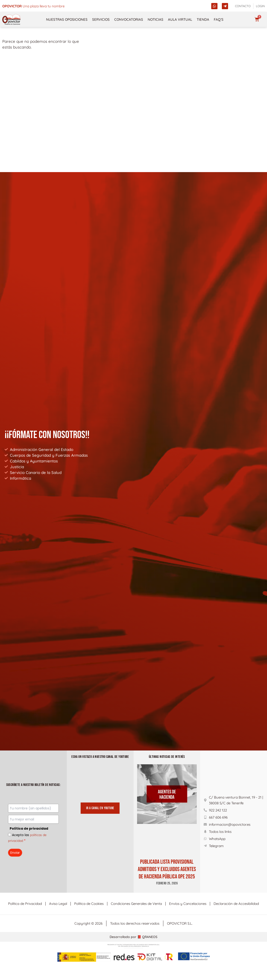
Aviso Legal (58, 903)
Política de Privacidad (25, 903)
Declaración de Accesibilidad (236, 903)
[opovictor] (11, 19)
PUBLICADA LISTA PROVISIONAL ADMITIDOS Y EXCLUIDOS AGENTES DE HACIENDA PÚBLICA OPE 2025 (167, 869)
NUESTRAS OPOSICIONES (67, 19)
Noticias (155, 19)
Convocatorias (128, 19)
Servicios (101, 19)
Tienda (203, 19)
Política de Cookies (89, 903)
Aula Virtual (180, 19)
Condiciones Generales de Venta (136, 903)
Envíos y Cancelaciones (187, 903)
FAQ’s (218, 19)
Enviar (15, 852)
